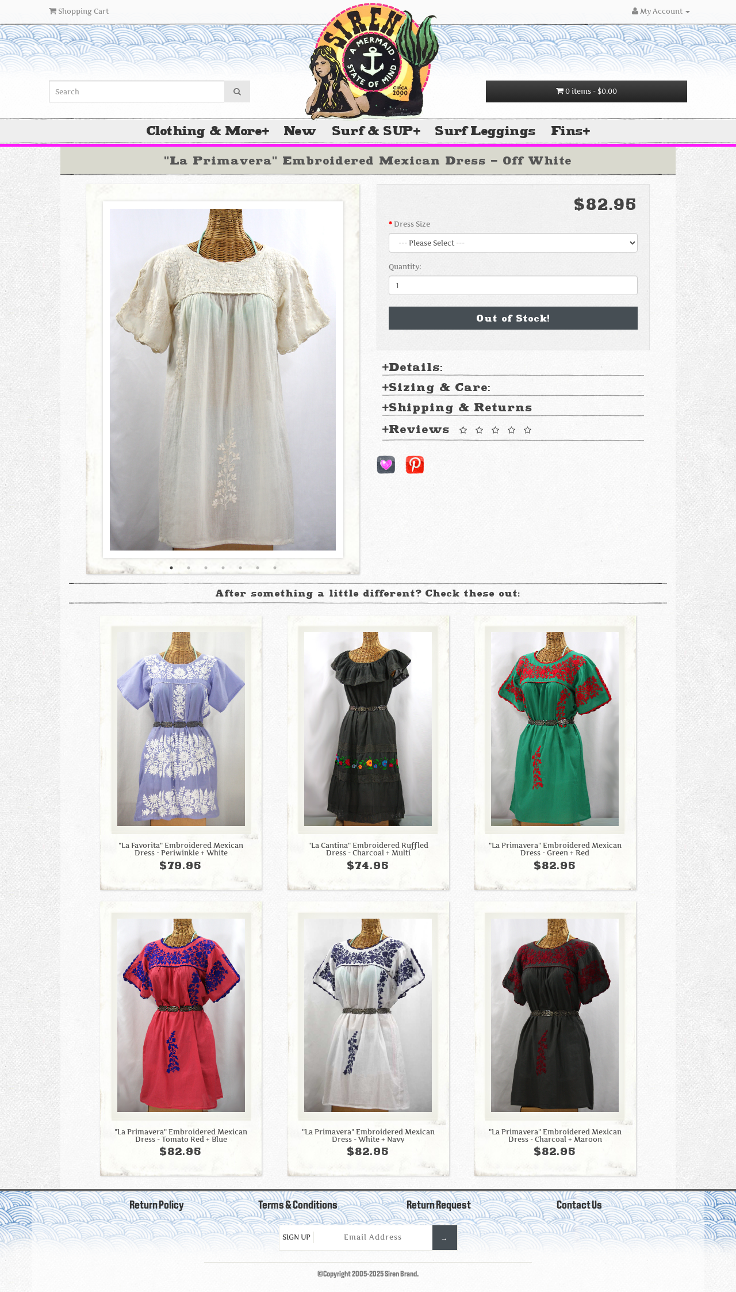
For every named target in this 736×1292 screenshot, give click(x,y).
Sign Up (296, 1237)
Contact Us (579, 1205)
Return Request (439, 1205)
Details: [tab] (412, 368)
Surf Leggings (485, 131)
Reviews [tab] (458, 430)
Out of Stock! (513, 318)
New (300, 131)
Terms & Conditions (298, 1205)
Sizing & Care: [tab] (436, 388)
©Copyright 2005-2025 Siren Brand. (368, 1274)
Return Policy (156, 1205)
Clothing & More (204, 131)
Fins (567, 131)
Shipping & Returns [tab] (457, 408)
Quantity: (405, 266)
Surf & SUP (372, 131)
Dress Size (412, 224)
